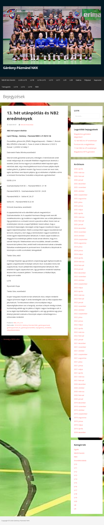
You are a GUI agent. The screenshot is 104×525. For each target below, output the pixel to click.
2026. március (79, 172)
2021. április (78, 373)
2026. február (79, 176)
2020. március (79, 391)
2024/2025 (18, 325)
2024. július (78, 247)
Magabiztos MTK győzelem (84, 152)
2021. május (78, 369)
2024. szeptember (80, 239)
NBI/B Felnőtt (79, 453)
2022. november (80, 306)
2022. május (78, 325)
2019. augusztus (80, 417)
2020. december (80, 384)
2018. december (80, 432)
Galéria (78, 80)
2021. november (80, 347)
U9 (75, 509)
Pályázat (87, 80)
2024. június (78, 250)
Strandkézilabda (80, 460)
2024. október (79, 236)
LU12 (23, 87)
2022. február (79, 336)
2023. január (78, 302)
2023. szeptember (80, 284)
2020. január (78, 399)
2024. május (78, 254)
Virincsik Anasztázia (26, 125)
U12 (75, 472)
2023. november (80, 276)
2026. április (78, 169)
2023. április (78, 291)
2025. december (80, 184)
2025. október (79, 191)
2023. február (79, 299)
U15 (75, 483)
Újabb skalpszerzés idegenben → (55, 339)
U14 (21, 323)
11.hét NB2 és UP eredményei (85, 148)
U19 (75, 498)
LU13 (51, 80)
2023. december (80, 273)
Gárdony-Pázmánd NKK (20, 68)
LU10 (30, 87)
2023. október (79, 280)
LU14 (16, 87)
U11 (75, 468)
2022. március (79, 332)
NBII (37, 87)
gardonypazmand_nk (13, 328)
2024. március (79, 261)
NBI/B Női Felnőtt (8, 80)
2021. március (79, 377)
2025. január (78, 224)
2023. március (79, 295)
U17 (75, 490)
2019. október (79, 410)
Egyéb (76, 449)
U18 (75, 494)
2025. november (80, 187)
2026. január (78, 180)
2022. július (78, 317)
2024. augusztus (80, 243)
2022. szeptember (80, 314)
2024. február (79, 265)
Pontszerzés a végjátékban (84, 144)
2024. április (78, 258)
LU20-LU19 (22, 80)
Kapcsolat (97, 80)
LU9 (64, 80)
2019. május (78, 425)
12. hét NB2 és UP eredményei (85, 141)
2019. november (80, 406)
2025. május (78, 210)
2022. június (78, 321)
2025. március (79, 217)
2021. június (78, 365)
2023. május (78, 288)
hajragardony (40, 328)
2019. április (78, 429)
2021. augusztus (80, 358)
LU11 (58, 80)
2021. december (80, 343)
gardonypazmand (44, 325)
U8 (75, 505)
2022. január (78, 339)
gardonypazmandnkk (28, 328)
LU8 (71, 80)
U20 (75, 501)
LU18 (32, 80)
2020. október (79, 388)
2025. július (78, 202)
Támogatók (6, 87)
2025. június (78, 206)
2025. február (79, 221)
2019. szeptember (80, 414)
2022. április (78, 328)
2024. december (80, 228)
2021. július (78, 362)
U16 (75, 486)
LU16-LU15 (41, 80)
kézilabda (48, 328)
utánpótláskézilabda (13, 330)
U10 (18, 323)
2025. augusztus (80, 198)
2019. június (78, 421)
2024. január (78, 269)
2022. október (79, 310)
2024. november (80, 232)
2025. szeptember (80, 195)
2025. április (78, 213)
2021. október (79, 351)
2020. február (79, 395)
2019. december (80, 403)
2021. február (79, 380)
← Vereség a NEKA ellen (10, 339)
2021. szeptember (80, 354)
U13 (75, 475)
